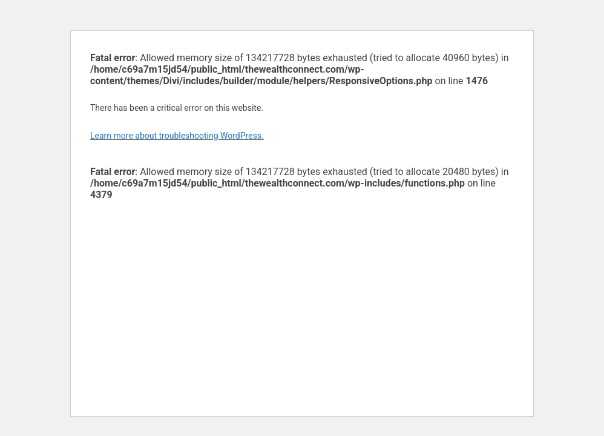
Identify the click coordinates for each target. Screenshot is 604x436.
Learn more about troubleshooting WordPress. (177, 135)
